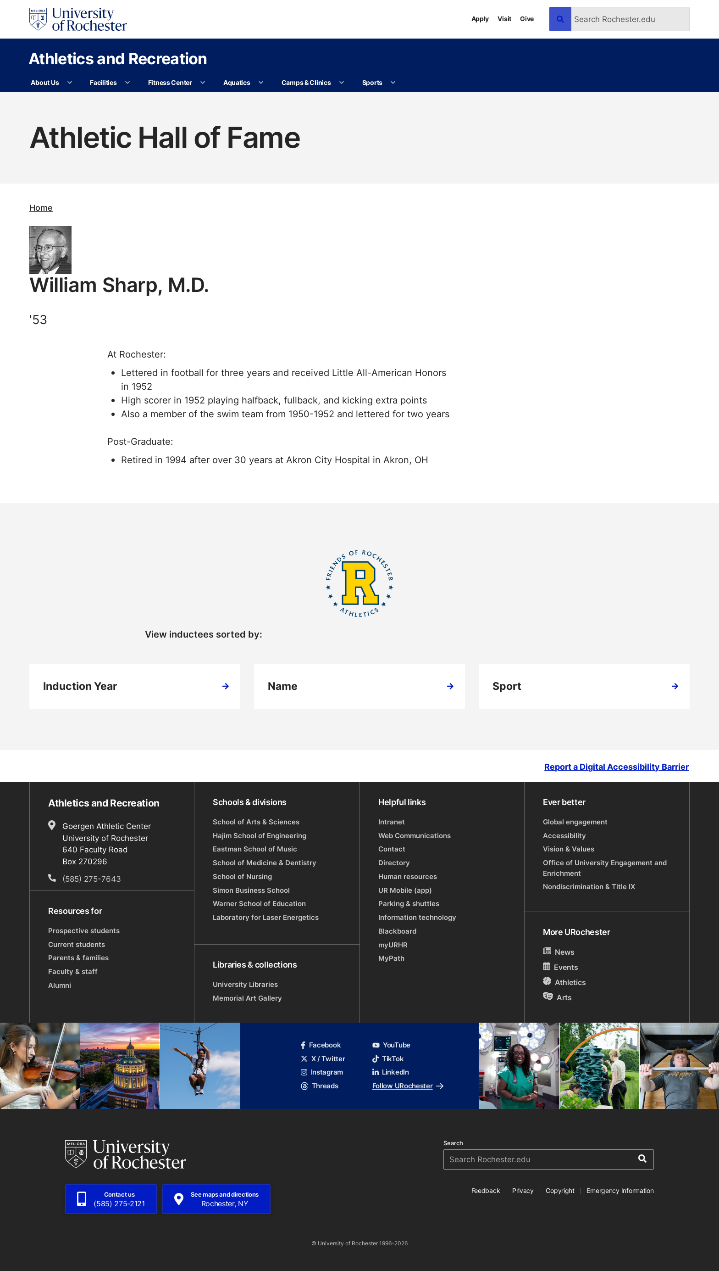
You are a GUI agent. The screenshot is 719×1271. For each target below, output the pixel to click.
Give (527, 18)
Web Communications (414, 835)
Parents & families (78, 958)
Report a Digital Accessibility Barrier (616, 767)
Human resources (407, 876)
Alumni (59, 985)
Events (560, 967)
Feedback (485, 1190)
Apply (480, 18)
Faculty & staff (73, 971)
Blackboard (397, 931)
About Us (45, 82)
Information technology (417, 917)
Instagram (322, 1072)
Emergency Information (619, 1190)
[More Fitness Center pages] (202, 82)
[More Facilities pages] (127, 82)
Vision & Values (568, 849)
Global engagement (575, 822)
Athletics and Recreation (117, 58)
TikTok (388, 1059)
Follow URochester (407, 1086)
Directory (394, 863)
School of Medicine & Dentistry (264, 863)
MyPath (391, 958)
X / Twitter (323, 1059)
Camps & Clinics (306, 82)
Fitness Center (170, 82)
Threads (319, 1086)
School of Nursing (242, 876)
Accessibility (564, 835)
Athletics (564, 982)
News (559, 951)
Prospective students (84, 930)
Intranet (391, 822)
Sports (372, 82)
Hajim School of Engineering (259, 835)
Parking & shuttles (408, 903)
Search (453, 1143)
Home (41, 207)
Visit (504, 18)
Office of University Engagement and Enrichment (605, 868)
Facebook (321, 1045)
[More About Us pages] (69, 82)
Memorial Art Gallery (247, 998)
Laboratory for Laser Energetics (266, 917)
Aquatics (236, 82)
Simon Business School (251, 890)
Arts (557, 997)
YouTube (391, 1045)
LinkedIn (390, 1072)
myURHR (393, 945)
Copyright (560, 1190)
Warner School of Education (259, 903)
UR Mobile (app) (405, 890)
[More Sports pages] (393, 82)
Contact (391, 849)
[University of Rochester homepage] (78, 19)
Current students (76, 944)
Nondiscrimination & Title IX (589, 886)
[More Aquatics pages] (261, 82)
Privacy (523, 1190)
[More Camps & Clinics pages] (341, 82)
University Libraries (245, 984)
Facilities (103, 82)
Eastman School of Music (255, 849)
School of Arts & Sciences (256, 822)
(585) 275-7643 (91, 878)
